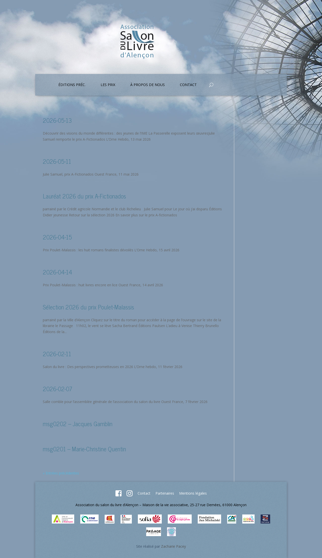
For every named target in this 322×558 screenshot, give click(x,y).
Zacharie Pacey (173, 546)
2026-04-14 (57, 272)
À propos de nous (147, 85)
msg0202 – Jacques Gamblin (77, 423)
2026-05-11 (57, 161)
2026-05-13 (57, 120)
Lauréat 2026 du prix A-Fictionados (84, 196)
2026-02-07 (57, 388)
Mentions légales (193, 493)
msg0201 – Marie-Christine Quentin (84, 449)
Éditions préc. (72, 85)
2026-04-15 (57, 237)
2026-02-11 (57, 353)
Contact (188, 85)
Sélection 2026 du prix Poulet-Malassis (88, 307)
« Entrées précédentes (61, 473)
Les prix (108, 85)
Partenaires (164, 493)
